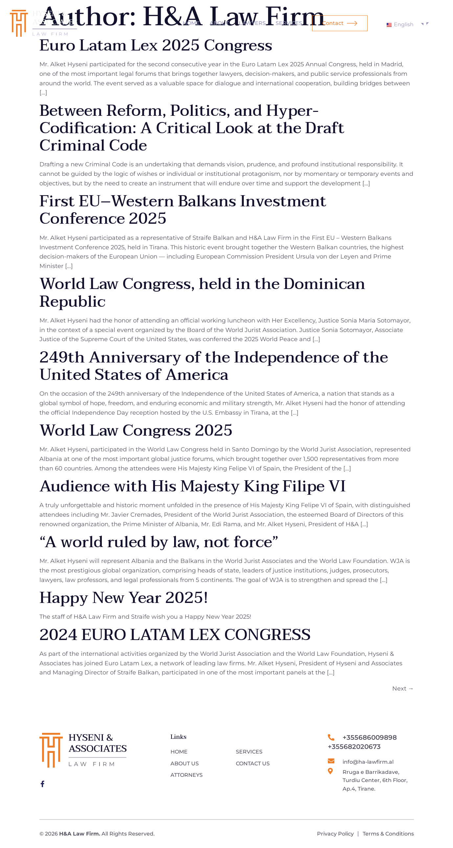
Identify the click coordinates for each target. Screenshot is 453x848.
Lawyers (252, 23)
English (400, 24)
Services (289, 23)
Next (403, 688)
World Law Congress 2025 (136, 430)
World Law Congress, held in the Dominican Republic (202, 293)
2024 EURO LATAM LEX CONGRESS (175, 635)
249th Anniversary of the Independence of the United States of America (213, 366)
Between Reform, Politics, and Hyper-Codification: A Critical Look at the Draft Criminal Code (192, 128)
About (219, 23)
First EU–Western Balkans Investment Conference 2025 (183, 210)
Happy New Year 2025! (123, 598)
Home (191, 23)
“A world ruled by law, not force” (159, 542)
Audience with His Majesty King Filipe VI (192, 486)
